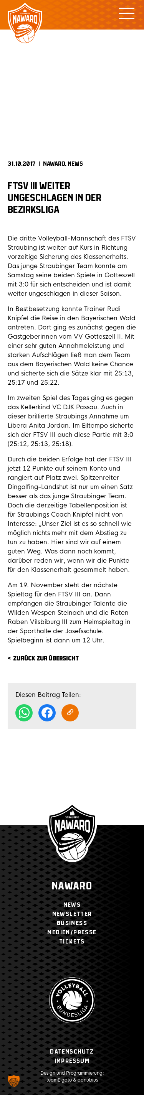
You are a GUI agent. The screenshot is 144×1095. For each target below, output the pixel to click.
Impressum (72, 1061)
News (75, 164)
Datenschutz (72, 1052)
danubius (88, 1080)
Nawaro (72, 886)
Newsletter (72, 914)
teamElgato (59, 1080)
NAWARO (54, 164)
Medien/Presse (71, 932)
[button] (14, 1081)
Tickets (72, 942)
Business (72, 923)
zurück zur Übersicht (46, 659)
